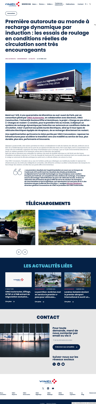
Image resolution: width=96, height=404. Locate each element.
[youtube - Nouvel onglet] (63, 364)
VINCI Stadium (61, 393)
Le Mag (82, 393)
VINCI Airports (14, 393)
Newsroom (92, 393)
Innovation (11, 13)
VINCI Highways (38, 393)
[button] (90, 4)
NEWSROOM (26, 4)
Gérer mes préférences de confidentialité (83, 403)
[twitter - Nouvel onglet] (54, 364)
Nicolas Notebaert (74, 183)
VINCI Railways (49, 393)
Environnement (22, 58)
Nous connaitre (3, 393)
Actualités (32, 58)
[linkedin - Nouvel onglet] (58, 364)
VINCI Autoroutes (10, 58)
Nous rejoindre (72, 393)
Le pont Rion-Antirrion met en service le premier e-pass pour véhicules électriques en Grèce (48, 296)
